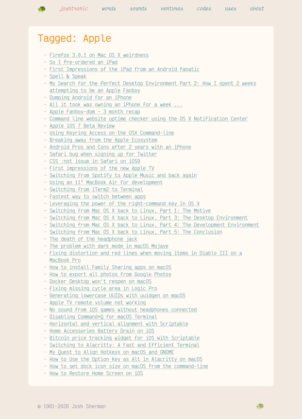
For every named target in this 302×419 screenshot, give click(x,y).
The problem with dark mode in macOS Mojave (109, 246)
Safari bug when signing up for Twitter (103, 154)
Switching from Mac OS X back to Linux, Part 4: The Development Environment (154, 224)
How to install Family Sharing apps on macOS (110, 267)
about (257, 8)
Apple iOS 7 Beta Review (82, 125)
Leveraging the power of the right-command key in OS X (125, 203)
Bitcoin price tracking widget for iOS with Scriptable (125, 337)
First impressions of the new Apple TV (102, 168)
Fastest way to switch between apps (98, 196)
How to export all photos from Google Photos (110, 274)
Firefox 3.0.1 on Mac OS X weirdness (99, 55)
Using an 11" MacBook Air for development (106, 182)
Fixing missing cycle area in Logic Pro (103, 288)
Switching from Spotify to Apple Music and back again (123, 175)
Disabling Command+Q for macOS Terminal (103, 316)
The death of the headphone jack (93, 238)
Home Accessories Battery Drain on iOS (102, 330)
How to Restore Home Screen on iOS (96, 373)
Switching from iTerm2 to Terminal (96, 189)
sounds (138, 8)
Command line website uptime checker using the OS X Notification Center (149, 118)
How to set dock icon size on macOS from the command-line (129, 366)
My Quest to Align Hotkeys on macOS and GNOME (112, 352)
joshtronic (74, 8)
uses (230, 8)
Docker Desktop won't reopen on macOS (101, 281)
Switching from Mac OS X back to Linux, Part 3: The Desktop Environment (149, 217)
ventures (172, 8)
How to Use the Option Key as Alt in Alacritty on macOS (126, 359)
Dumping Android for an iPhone (91, 97)
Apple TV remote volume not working (98, 302)
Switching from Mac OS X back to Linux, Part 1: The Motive (130, 210)
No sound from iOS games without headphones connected (123, 309)
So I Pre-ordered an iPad (83, 62)
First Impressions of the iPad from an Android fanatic (125, 69)
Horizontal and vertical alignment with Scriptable (119, 323)
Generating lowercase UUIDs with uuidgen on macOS (118, 295)
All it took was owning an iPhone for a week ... (116, 104)
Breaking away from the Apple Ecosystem (103, 139)
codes (204, 8)
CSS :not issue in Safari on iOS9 (95, 161)
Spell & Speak (68, 76)
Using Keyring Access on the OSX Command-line (112, 132)
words (109, 8)
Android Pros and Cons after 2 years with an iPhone (120, 146)
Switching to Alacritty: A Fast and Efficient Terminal (125, 345)
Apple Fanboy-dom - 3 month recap (95, 111)
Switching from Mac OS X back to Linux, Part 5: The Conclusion (136, 231)
